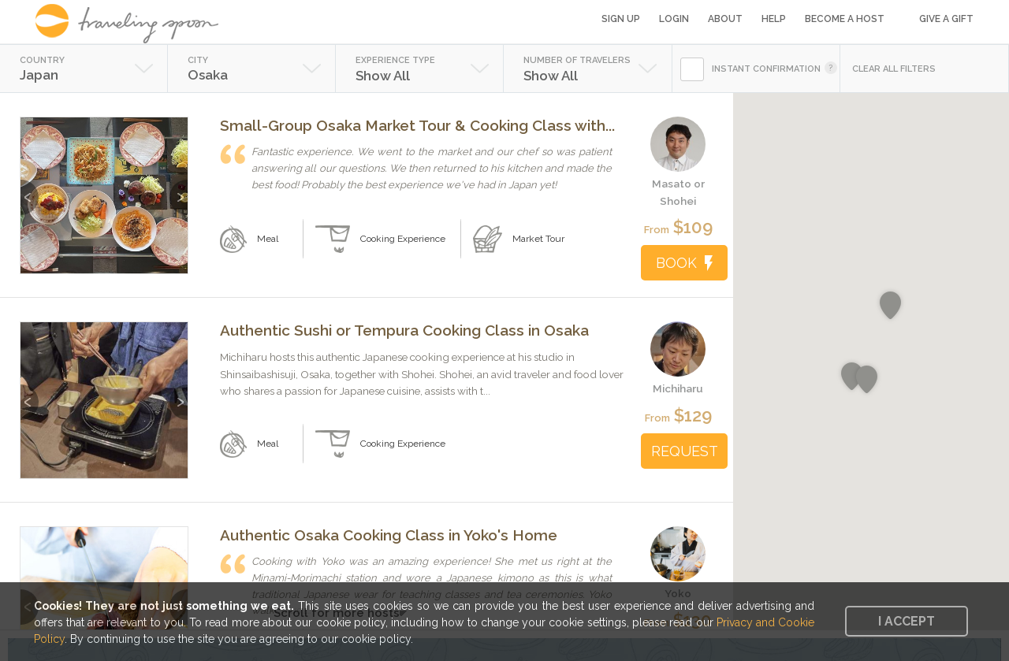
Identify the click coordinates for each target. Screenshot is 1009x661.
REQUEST (684, 451)
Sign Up (620, 18)
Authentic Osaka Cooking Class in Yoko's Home (388, 535)
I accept (906, 621)
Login (674, 18)
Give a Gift (946, 18)
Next (178, 189)
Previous (29, 189)
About (725, 18)
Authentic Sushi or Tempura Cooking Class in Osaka (404, 330)
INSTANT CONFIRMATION (766, 69)
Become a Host (844, 18)
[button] (866, 380)
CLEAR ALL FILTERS (894, 69)
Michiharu (678, 388)
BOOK (684, 262)
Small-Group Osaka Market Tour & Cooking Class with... (417, 125)
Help (773, 18)
